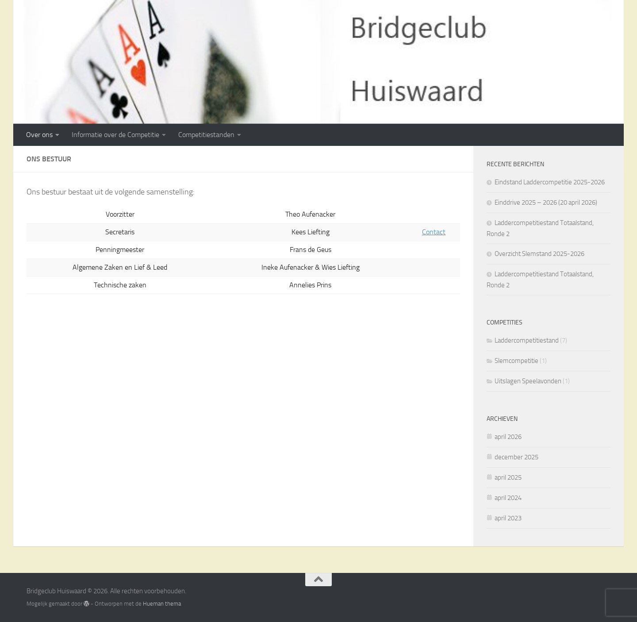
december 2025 (516, 457)
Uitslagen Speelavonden (528, 381)
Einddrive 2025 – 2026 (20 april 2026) (546, 202)
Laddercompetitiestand (527, 340)
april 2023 (508, 518)
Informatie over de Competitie (115, 134)
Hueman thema (162, 603)
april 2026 (508, 437)
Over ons (39, 134)
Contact (433, 232)
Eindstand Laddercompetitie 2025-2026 (550, 182)
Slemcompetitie (516, 361)
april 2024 (508, 498)
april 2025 (508, 477)
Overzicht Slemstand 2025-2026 (539, 254)
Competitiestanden (206, 134)
